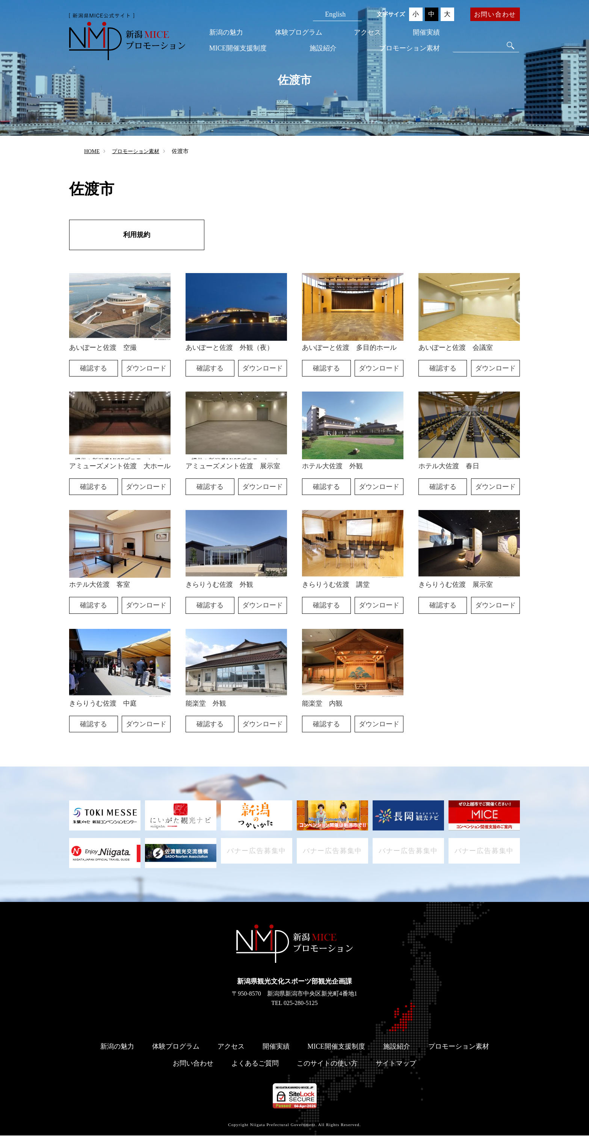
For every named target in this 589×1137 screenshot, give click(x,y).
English (335, 14)
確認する (93, 369)
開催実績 (426, 32)
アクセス (367, 32)
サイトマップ (396, 1065)
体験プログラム (298, 32)
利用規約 (136, 235)
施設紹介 (323, 48)
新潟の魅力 (226, 32)
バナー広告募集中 (256, 854)
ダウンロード (146, 369)
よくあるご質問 (255, 1065)
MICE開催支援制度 (238, 48)
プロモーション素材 (409, 48)
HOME (92, 151)
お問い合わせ (495, 14)
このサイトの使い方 (327, 1065)
